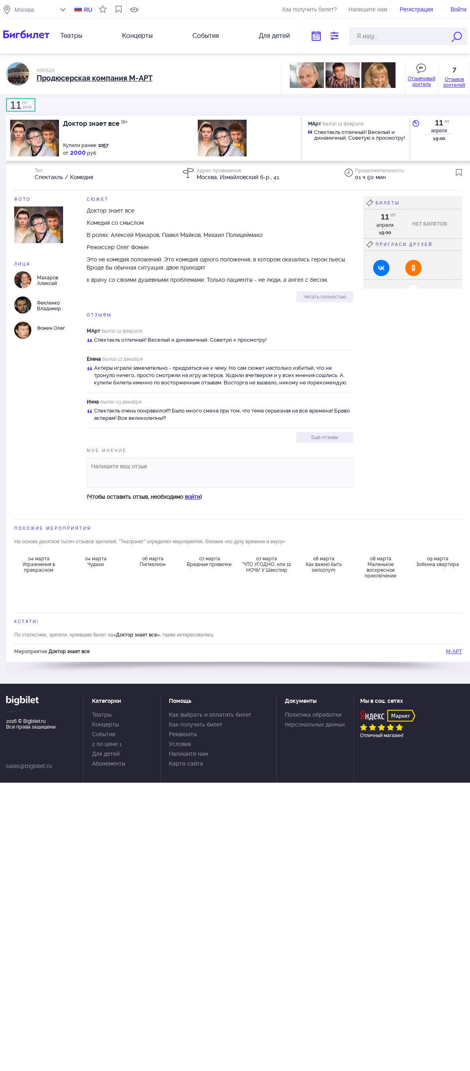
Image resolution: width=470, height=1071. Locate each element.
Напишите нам (368, 9)
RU (88, 10)
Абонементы (108, 763)
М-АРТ (454, 651)
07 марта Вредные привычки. (209, 561)
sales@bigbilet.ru (29, 766)
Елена (94, 359)
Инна (93, 402)
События (205, 36)
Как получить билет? (309, 9)
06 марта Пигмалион (153, 561)
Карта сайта (186, 763)
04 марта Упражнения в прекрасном (38, 564)
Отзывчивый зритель (421, 81)
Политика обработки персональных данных (315, 719)
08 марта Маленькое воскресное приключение (380, 567)
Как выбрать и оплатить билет (210, 714)
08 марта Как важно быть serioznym (324, 564)
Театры (71, 36)
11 (439, 123)
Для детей (274, 36)
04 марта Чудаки (96, 561)
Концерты (137, 36)
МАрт (93, 331)
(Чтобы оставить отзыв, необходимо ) (144, 497)
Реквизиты (183, 734)
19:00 (21, 105)
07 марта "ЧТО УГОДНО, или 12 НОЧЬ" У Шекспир (266, 564)
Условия (180, 744)
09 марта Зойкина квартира (437, 561)
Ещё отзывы (324, 437)
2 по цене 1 (107, 744)
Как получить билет (196, 724)
